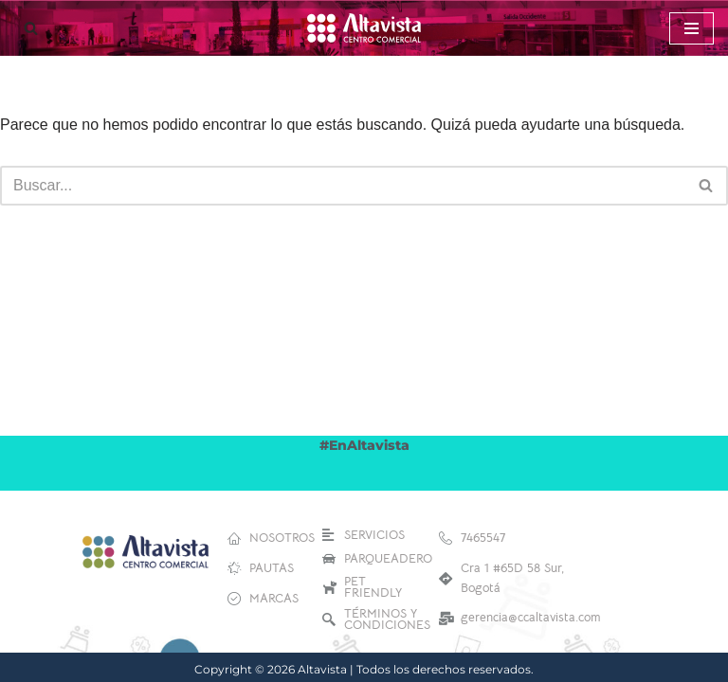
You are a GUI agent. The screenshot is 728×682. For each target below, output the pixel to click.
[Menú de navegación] (691, 28)
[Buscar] (31, 28)
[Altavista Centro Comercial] (364, 28)
